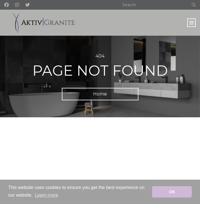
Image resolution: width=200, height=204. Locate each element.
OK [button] (172, 192)
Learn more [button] (46, 195)
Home (100, 94)
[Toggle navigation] (191, 22)
